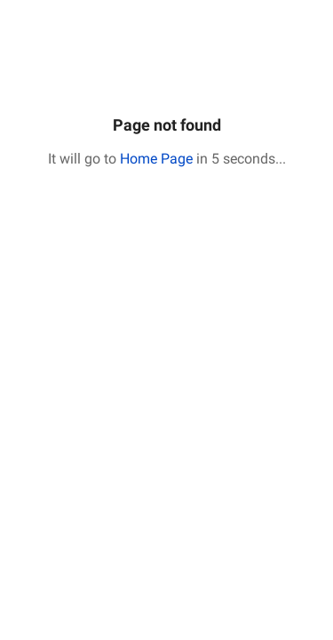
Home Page (156, 158)
